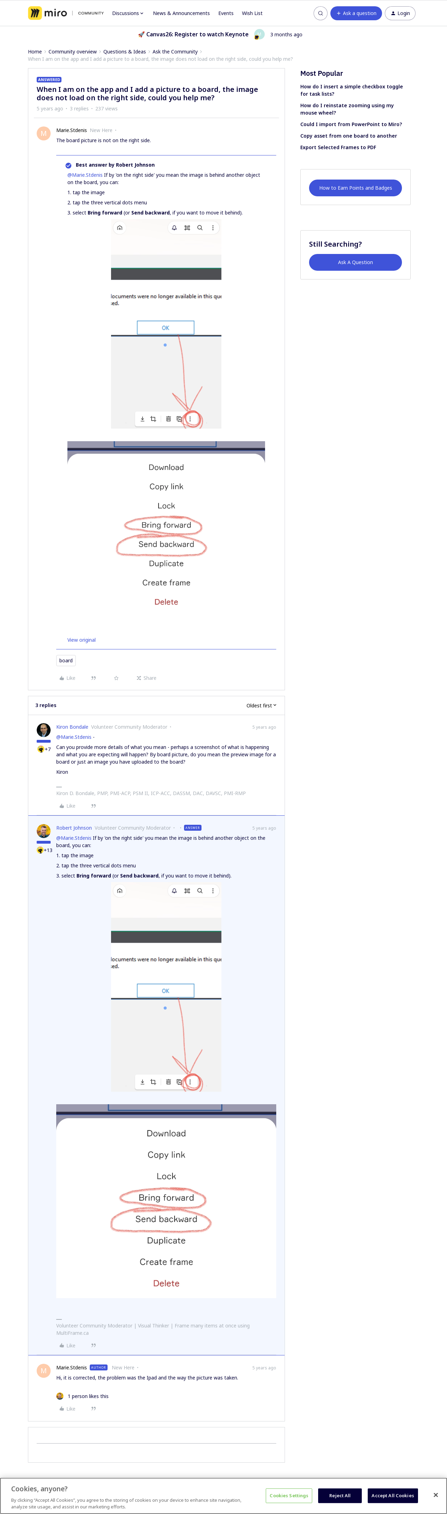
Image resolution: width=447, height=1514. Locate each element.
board (66, 660)
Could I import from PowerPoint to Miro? (351, 124)
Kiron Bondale (72, 726)
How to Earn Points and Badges (355, 187)
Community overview (73, 51)
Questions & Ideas (124, 51)
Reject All (340, 1495)
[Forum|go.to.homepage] (66, 13)
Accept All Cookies (393, 1495)
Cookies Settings (289, 1495)
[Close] (436, 1495)
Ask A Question (355, 262)
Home (35, 51)
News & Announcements (181, 13)
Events (226, 13)
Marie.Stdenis (71, 130)
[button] (356, 13)
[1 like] (82, 1396)
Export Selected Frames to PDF (338, 147)
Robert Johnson (74, 827)
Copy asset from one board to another (348, 135)
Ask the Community (175, 51)
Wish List (252, 13)
